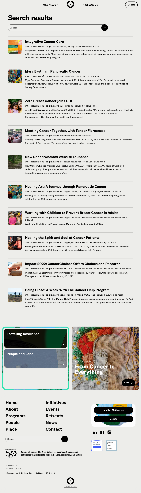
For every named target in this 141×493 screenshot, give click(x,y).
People (13, 422)
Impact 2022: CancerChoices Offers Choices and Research (72, 264)
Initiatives (56, 402)
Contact (54, 429)
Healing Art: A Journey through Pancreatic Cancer (65, 186)
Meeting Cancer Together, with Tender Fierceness (65, 130)
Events (52, 409)
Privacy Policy (13, 469)
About (12, 409)
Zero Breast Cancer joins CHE (49, 101)
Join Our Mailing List (113, 410)
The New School (45, 452)
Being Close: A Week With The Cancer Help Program (67, 290)
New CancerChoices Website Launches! (57, 157)
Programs (15, 416)
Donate (113, 418)
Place (11, 429)
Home (12, 402)
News (51, 422)
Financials (11, 466)
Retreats (54, 416)
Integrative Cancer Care (44, 41)
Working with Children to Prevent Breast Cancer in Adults (71, 212)
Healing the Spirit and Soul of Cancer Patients (62, 237)
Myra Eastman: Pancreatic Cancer (53, 71)
